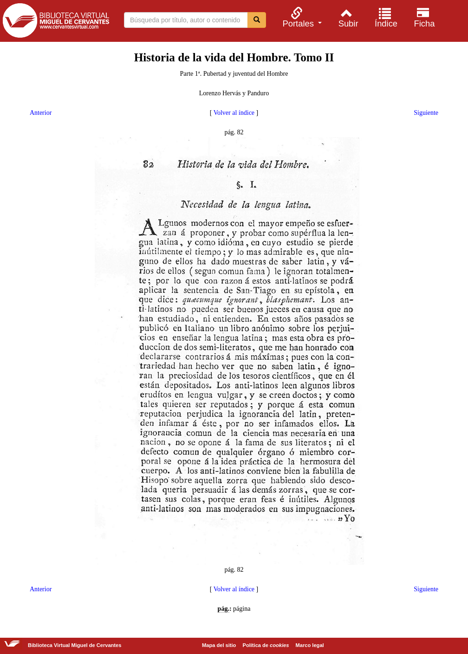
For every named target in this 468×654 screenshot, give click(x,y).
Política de (266, 645)
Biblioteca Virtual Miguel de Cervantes (55, 22)
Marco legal (310, 645)
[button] (301, 17)
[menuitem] (301, 17)
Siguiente (426, 112)
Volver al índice (234, 112)
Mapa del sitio (219, 645)
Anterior (41, 112)
